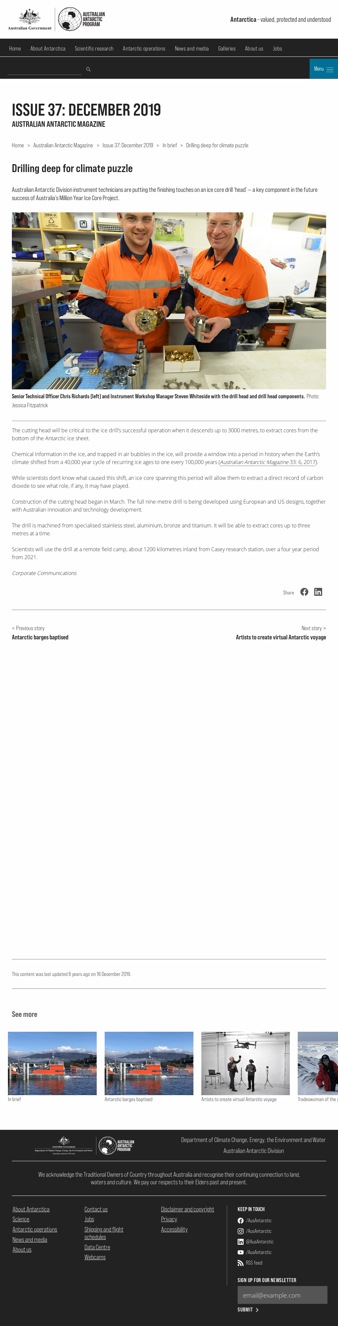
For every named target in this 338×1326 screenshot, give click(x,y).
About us (254, 48)
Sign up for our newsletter (267, 1280)
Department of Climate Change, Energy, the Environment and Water (253, 1140)
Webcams (95, 1257)
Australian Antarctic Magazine (63, 145)
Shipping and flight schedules (103, 1233)
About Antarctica (48, 48)
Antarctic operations (144, 48)
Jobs (277, 48)
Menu (323, 69)
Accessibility (174, 1229)
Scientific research (94, 48)
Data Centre (97, 1247)
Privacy (169, 1219)
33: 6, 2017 (268, 462)
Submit (249, 1310)
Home (15, 48)
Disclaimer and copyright (187, 1209)
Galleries (227, 48)
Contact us (96, 1209)
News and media (192, 48)
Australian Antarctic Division (253, 1151)
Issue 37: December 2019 (128, 145)
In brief (170, 145)
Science (21, 1219)
